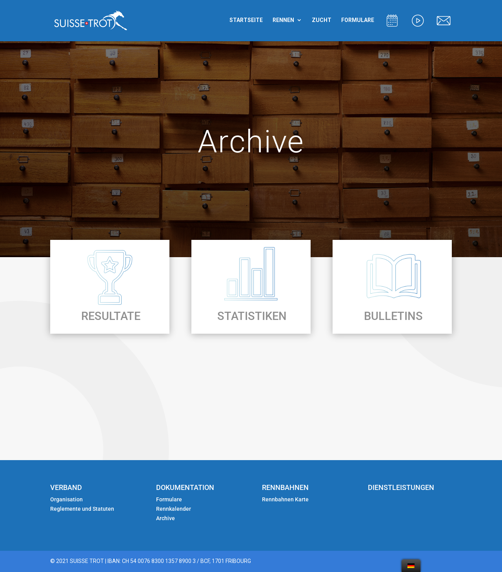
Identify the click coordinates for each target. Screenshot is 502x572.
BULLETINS (393, 316)
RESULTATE (110, 316)
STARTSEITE (246, 20)
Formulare (169, 499)
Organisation (66, 499)
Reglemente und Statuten (82, 509)
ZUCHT (321, 20)
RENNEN (283, 20)
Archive (165, 518)
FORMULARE (357, 20)
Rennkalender (173, 509)
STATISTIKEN (252, 316)
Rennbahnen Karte (286, 499)
